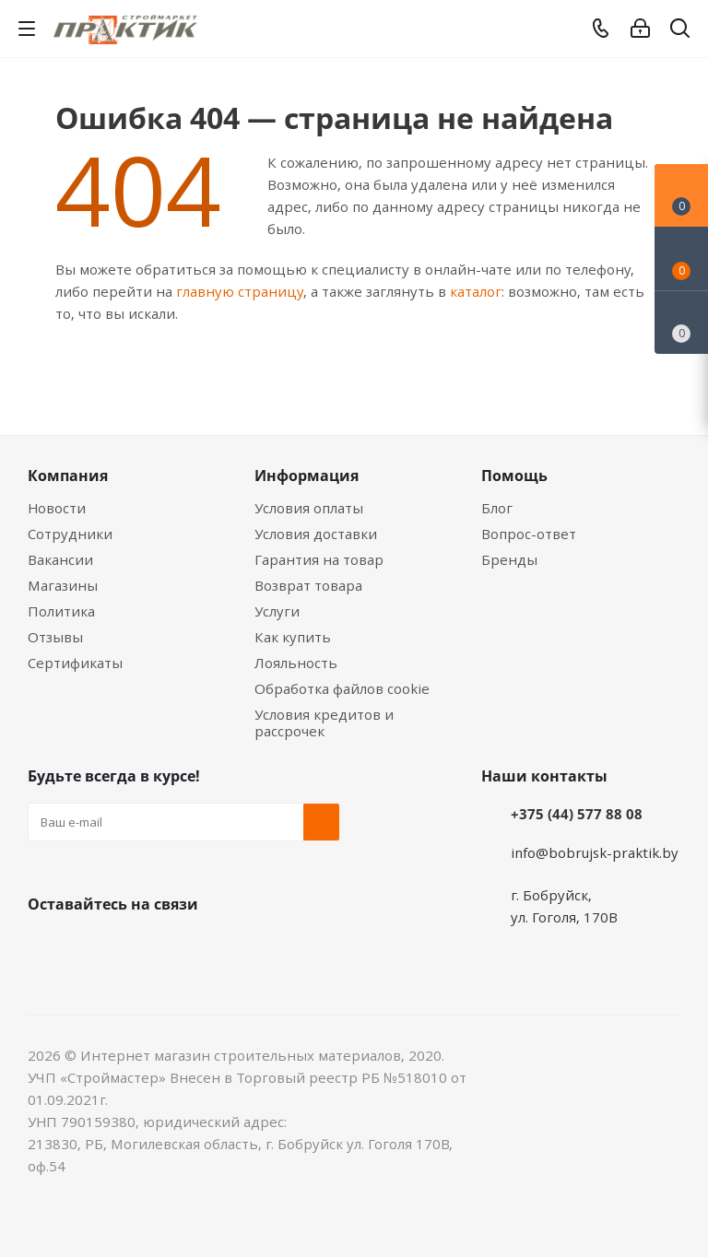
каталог (476, 291)
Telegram (184, 947)
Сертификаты (75, 662)
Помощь (514, 475)
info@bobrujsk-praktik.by (594, 852)
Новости (57, 508)
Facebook (92, 947)
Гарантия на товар (319, 559)
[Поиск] (680, 31)
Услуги (277, 611)
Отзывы (55, 637)
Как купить (292, 637)
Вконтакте (46, 947)
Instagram (138, 947)
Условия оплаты (308, 508)
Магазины (63, 585)
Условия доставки (315, 533)
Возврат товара (308, 585)
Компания (68, 475)
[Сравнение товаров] (681, 322)
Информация (306, 475)
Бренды (509, 559)
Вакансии (60, 559)
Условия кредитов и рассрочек (324, 722)
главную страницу (239, 291)
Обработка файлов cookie (342, 688)
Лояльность (295, 662)
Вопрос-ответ (528, 533)
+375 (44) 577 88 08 (577, 814)
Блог (497, 508)
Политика (61, 611)
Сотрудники (70, 533)
